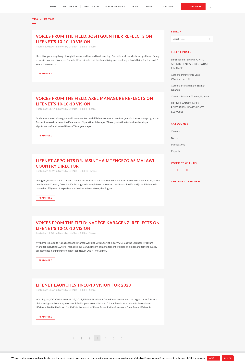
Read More (45, 73)
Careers (175, 131)
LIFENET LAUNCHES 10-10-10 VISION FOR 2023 (83, 285)
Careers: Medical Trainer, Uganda (190, 96)
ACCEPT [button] (213, 358)
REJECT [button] (227, 358)
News (61, 46)
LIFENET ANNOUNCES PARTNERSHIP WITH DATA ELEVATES (187, 107)
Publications (178, 144)
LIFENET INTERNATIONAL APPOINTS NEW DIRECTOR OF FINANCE (190, 64)
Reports (175, 151)
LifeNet (73, 46)
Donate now (193, 6)
